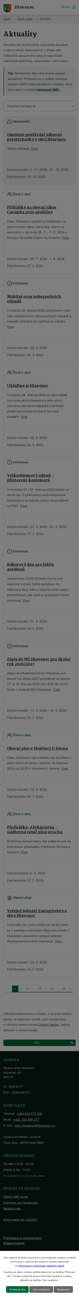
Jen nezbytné (41, 1289)
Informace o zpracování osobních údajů (41, 1265)
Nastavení (63, 1289)
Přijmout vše (17, 1289)
